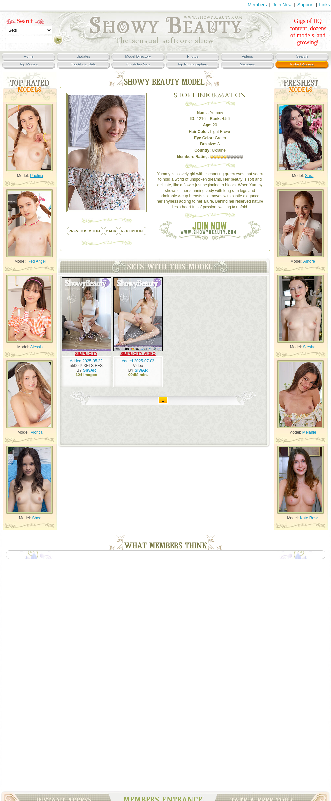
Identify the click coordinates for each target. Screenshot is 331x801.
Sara (309, 175)
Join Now (282, 4)
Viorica (36, 432)
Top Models (28, 64)
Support (305, 4)
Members (257, 4)
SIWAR (89, 370)
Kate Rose (309, 518)
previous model (85, 231)
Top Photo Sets (83, 64)
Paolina (36, 175)
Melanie (309, 432)
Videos (247, 56)
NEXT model (132, 231)
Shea (36, 518)
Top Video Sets (138, 64)
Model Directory (138, 56)
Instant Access (302, 64)
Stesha (309, 347)
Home (28, 56)
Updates (83, 56)
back (111, 231)
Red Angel (36, 261)
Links (324, 4)
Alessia (36, 347)
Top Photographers (193, 64)
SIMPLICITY (86, 353)
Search (25, 20)
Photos (192, 56)
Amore (309, 261)
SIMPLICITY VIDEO (138, 353)
